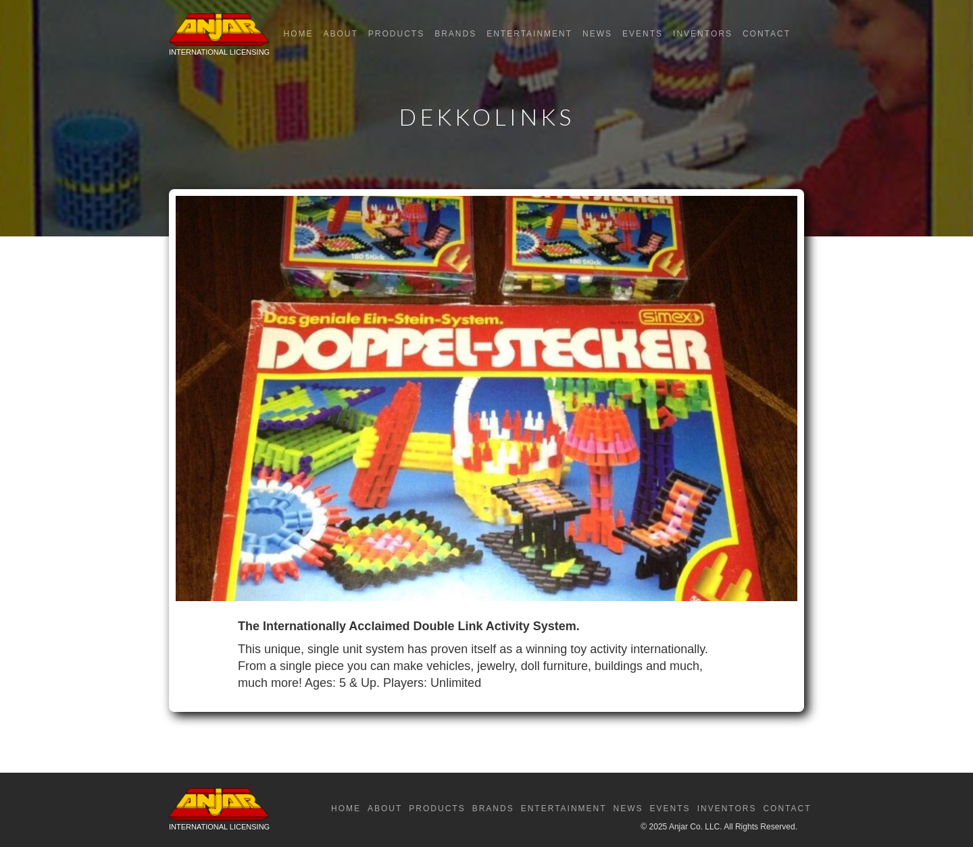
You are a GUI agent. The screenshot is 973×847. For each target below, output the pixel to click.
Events (642, 33)
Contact (767, 33)
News (597, 33)
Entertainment (529, 33)
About (340, 33)
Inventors (702, 33)
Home (298, 33)
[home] (219, 38)
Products (396, 33)
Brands (455, 33)
